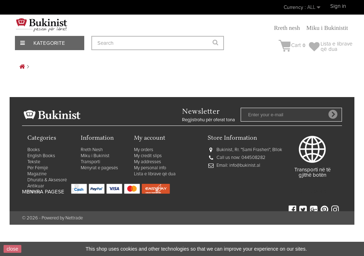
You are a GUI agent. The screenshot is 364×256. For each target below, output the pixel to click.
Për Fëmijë (37, 168)
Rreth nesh (287, 28)
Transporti (90, 162)
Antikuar (35, 186)
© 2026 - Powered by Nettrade (52, 233)
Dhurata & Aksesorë (47, 180)
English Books (41, 156)
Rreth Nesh (92, 150)
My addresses (147, 162)
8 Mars (34, 192)
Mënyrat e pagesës (99, 168)
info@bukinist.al (244, 165)
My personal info (150, 168)
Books (33, 150)
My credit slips (148, 156)
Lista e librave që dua (155, 174)
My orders (143, 150)
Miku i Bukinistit (327, 28)
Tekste (33, 162)
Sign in (338, 6)
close (12, 249)
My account (149, 138)
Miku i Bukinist (95, 156)
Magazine (37, 174)
